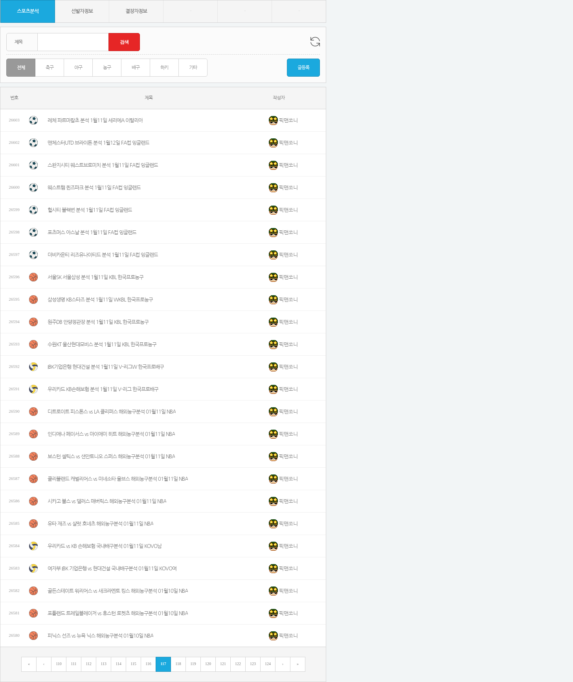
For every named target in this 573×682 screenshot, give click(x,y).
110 (59, 664)
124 (268, 664)
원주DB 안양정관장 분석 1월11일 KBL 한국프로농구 (98, 322)
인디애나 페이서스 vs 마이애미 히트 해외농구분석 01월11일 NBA (111, 434)
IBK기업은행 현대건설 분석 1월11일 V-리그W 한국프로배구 (106, 366)
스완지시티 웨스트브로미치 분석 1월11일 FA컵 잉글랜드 (103, 165)
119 (193, 664)
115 (133, 664)
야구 (78, 67)
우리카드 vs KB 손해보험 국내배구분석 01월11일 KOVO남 (105, 546)
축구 (49, 67)
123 (253, 664)
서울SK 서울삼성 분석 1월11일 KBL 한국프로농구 (95, 277)
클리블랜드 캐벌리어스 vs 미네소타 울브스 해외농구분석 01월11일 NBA (118, 479)
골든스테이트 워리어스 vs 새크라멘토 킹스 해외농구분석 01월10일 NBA (118, 591)
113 (104, 664)
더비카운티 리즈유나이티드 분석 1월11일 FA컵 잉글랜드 (103, 254)
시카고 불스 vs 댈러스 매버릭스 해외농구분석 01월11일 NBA (107, 501)
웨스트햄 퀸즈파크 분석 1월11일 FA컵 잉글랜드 (94, 187)
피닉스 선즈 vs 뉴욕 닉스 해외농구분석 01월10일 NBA (100, 635)
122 (238, 664)
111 (73, 664)
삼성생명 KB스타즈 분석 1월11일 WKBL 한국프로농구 (100, 299)
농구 (107, 67)
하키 (164, 67)
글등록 (303, 67)
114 (118, 664)
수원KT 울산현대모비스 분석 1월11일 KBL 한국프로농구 (102, 344)
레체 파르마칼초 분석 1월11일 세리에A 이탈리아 (95, 120)
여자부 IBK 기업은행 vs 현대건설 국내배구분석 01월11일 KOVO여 (112, 568)
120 (208, 664)
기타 (193, 67)
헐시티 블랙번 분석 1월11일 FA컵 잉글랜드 (90, 210)
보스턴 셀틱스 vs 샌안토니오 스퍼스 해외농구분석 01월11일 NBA (111, 456)
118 (178, 664)
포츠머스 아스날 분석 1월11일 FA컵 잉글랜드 (92, 232)
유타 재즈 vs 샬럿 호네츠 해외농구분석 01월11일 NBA (100, 523)
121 (223, 664)
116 (148, 664)
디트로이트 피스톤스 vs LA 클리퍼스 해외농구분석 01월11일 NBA (112, 411)
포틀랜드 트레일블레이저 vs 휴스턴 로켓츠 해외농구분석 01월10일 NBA (118, 613)
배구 (136, 67)
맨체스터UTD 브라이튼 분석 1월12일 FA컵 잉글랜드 (98, 142)
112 (89, 664)
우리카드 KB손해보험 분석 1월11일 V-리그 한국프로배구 (103, 389)
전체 (21, 67)
